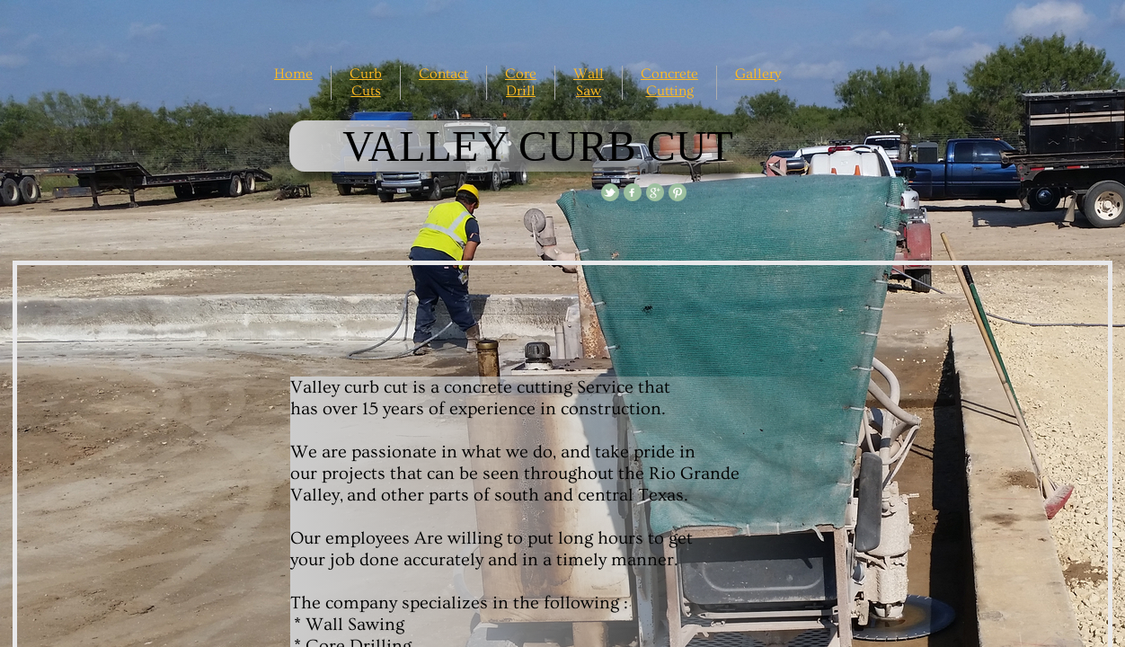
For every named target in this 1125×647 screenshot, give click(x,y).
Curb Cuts (366, 82)
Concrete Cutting (669, 82)
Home (293, 74)
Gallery (758, 74)
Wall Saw (588, 82)
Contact (443, 74)
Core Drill (520, 82)
